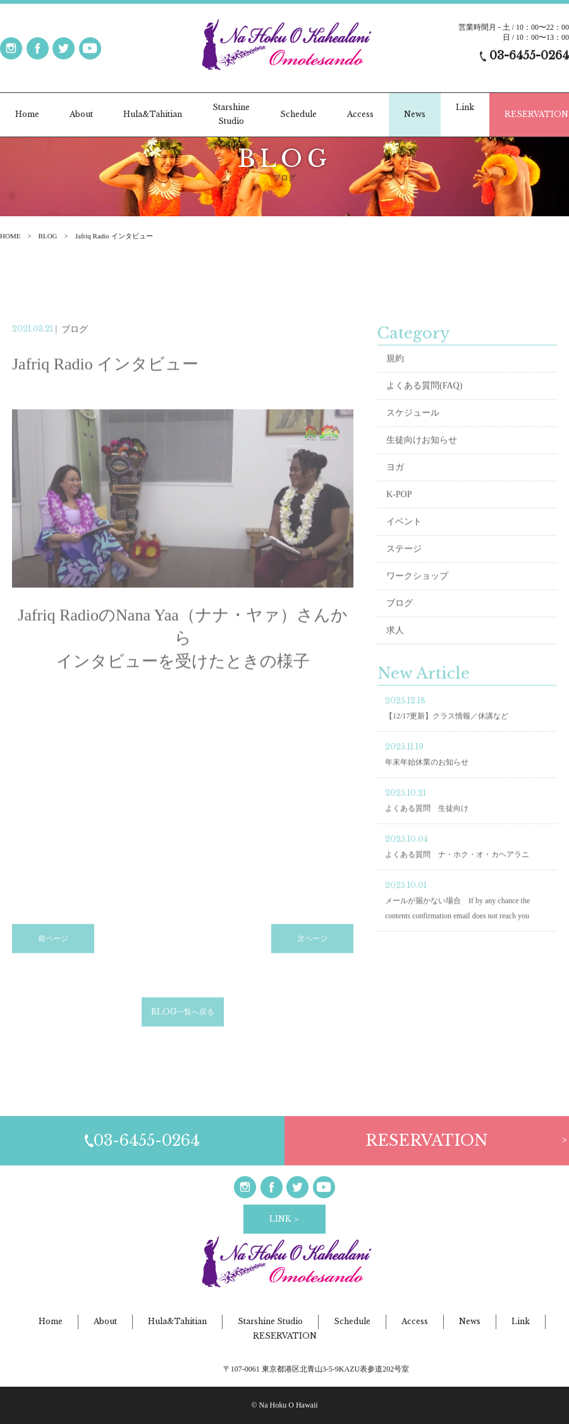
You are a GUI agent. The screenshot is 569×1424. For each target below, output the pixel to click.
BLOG (48, 236)
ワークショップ (417, 589)
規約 (395, 372)
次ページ (312, 951)
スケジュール (412, 426)
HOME (10, 236)
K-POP (399, 508)
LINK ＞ (284, 1219)
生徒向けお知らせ (421, 453)
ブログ (399, 617)
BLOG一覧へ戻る (182, 1025)
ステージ (404, 562)
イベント (404, 535)
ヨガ (395, 481)
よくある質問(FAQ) (424, 399)
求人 (395, 644)
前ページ (53, 951)
